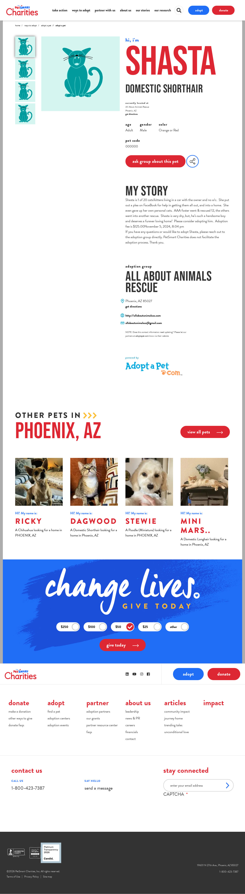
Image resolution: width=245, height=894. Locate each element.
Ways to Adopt (30, 25)
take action (59, 10)
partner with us (105, 10)
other (179, 627)
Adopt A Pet (46, 25)
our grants (93, 718)
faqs (89, 731)
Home (17, 25)
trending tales (173, 725)
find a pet (54, 711)
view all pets (205, 431)
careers (130, 725)
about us (125, 10)
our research (162, 10)
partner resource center (102, 725)
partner (97, 702)
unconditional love (176, 731)
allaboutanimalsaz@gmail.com (143, 323)
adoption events (58, 725)
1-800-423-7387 (28, 788)
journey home (173, 718)
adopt (199, 10)
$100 (97, 627)
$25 (152, 627)
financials (131, 731)
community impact (177, 711)
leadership (132, 711)
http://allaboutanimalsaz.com (143, 315)
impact (213, 702)
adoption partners (98, 711)
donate (223, 10)
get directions (131, 114)
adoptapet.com (142, 336)
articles (175, 702)
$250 (70, 627)
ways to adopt (81, 10)
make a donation (20, 711)
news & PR (132, 718)
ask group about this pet (155, 161)
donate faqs (16, 725)
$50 (124, 627)
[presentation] (192, 804)
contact (130, 738)
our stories (143, 10)
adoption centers (59, 718)
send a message (99, 788)
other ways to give (20, 718)
